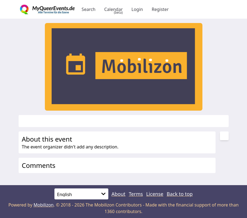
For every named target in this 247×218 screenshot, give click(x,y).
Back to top (180, 194)
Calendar (113, 9)
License (154, 194)
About (119, 194)
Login (137, 9)
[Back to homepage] (48, 9)
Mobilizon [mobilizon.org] (43, 205)
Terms (136, 194)
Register (160, 9)
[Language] (81, 193)
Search (88, 9)
